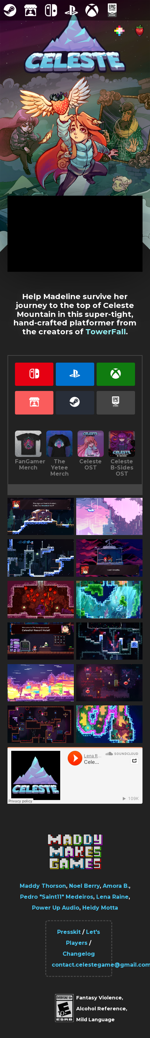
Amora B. (116, 886)
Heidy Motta (100, 907)
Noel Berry (84, 886)
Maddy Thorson (43, 886)
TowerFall (105, 331)
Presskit (69, 932)
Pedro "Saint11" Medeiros (56, 897)
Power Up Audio (55, 907)
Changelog (79, 954)
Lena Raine (112, 897)
